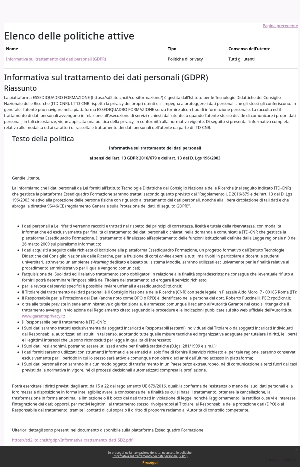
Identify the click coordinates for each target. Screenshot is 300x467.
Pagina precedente (280, 25)
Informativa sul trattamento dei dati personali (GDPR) (150, 456)
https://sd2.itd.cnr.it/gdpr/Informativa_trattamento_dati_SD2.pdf (72, 440)
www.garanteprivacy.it (43, 316)
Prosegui (150, 462)
